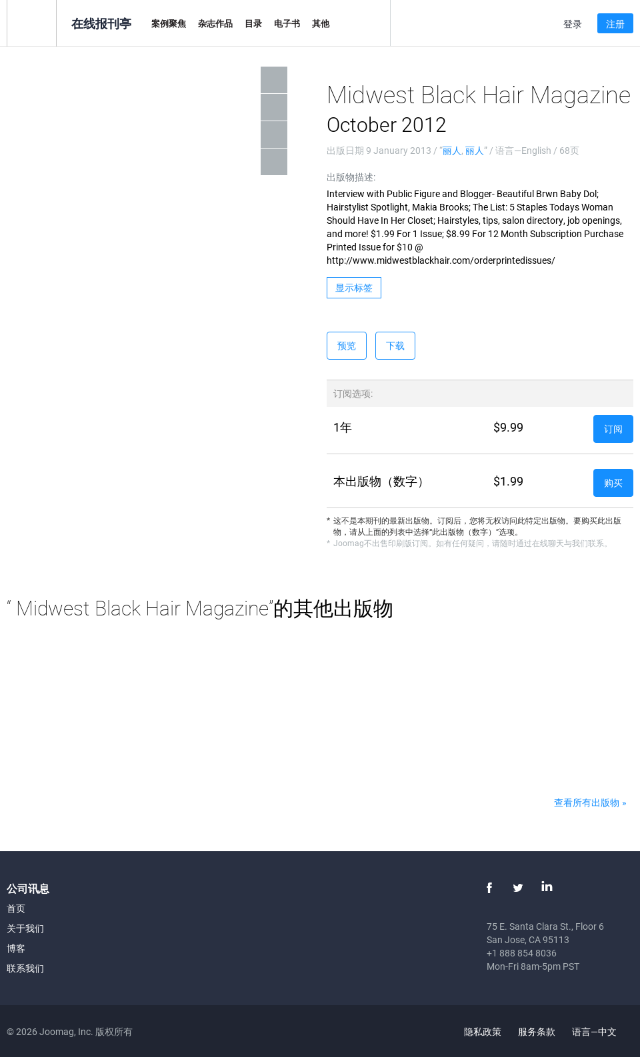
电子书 (287, 23)
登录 (572, 23)
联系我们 (25, 968)
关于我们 (25, 928)
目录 (253, 23)
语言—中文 (602, 1031)
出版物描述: (351, 177)
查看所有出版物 (586, 802)
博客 (16, 948)
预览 (346, 345)
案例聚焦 (168, 23)
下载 (395, 345)
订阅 (613, 428)
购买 (613, 482)
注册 (615, 23)
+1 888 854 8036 (522, 952)
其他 (320, 23)
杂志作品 (215, 23)
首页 (16, 908)
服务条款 (536, 1031)
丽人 (452, 150)
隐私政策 (482, 1031)
